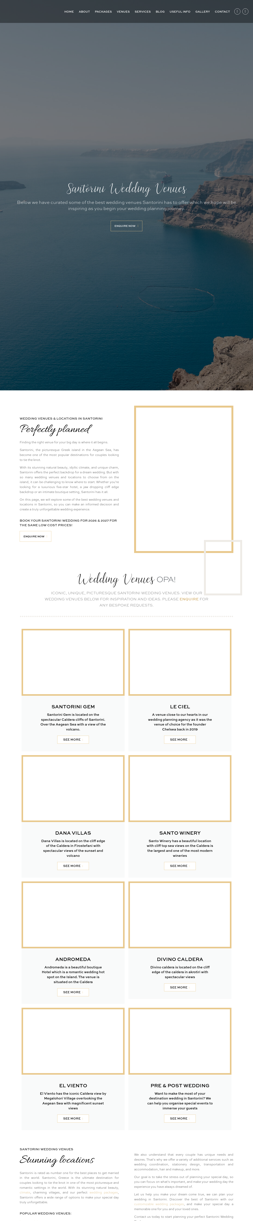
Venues (123, 11)
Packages (103, 11)
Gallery (202, 11)
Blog (160, 11)
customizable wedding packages (159, 1204)
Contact (222, 11)
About (84, 11)
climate (25, 1192)
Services (143, 11)
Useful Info (180, 11)
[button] (126, 226)
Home (69, 11)
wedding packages (103, 1192)
